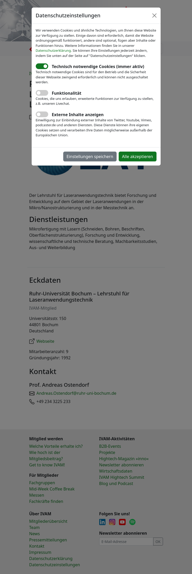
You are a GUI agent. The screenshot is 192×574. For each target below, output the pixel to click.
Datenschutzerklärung (53, 50)
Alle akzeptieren (137, 156)
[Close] (154, 15)
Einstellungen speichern (90, 156)
